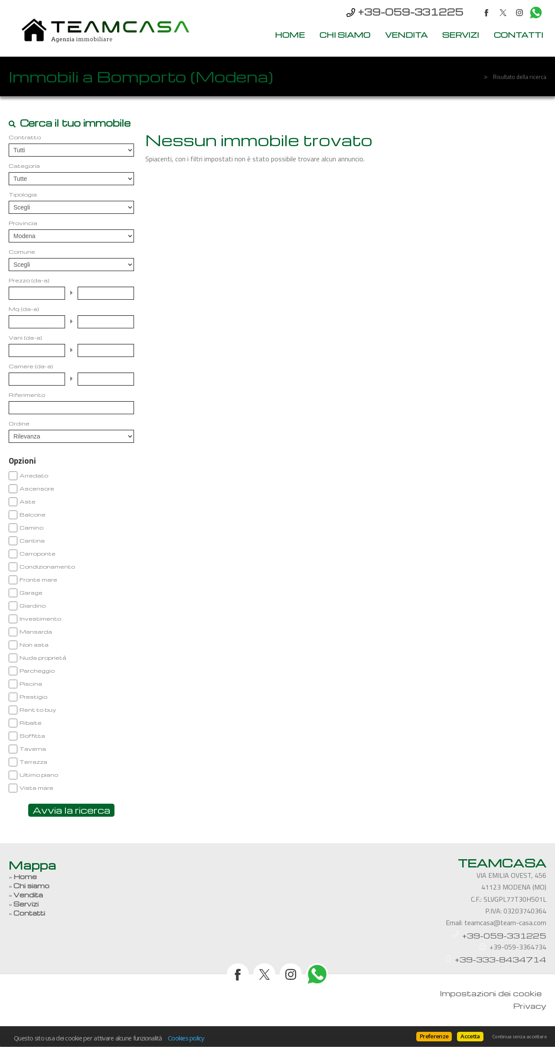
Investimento (40, 618)
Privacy (529, 1006)
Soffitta (32, 735)
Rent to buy (38, 709)
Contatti (518, 34)
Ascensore (37, 488)
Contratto (25, 137)
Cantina (32, 540)
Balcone (33, 514)
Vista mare (36, 787)
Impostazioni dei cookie (491, 993)
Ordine (19, 423)
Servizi (460, 34)
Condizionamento (47, 566)
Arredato (34, 475)
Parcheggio (37, 670)
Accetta (470, 1036)
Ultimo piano (39, 774)
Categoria (24, 165)
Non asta (34, 644)
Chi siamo (345, 34)
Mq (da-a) (24, 308)
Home (290, 34)
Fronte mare (38, 579)
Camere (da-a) (31, 366)
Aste (28, 501)
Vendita (406, 34)
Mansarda (36, 631)
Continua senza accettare (519, 1037)
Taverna (33, 748)
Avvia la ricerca (71, 810)
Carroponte (38, 553)
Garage (31, 592)
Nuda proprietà (43, 657)
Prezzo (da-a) (29, 280)
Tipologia (23, 194)
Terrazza (33, 761)
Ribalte (31, 722)
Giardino (33, 605)
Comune (22, 251)
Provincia (23, 222)
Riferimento (27, 394)
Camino (31, 527)
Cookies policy (186, 1038)
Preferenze (434, 1036)
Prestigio (33, 696)
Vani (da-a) (25, 337)
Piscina (31, 683)
